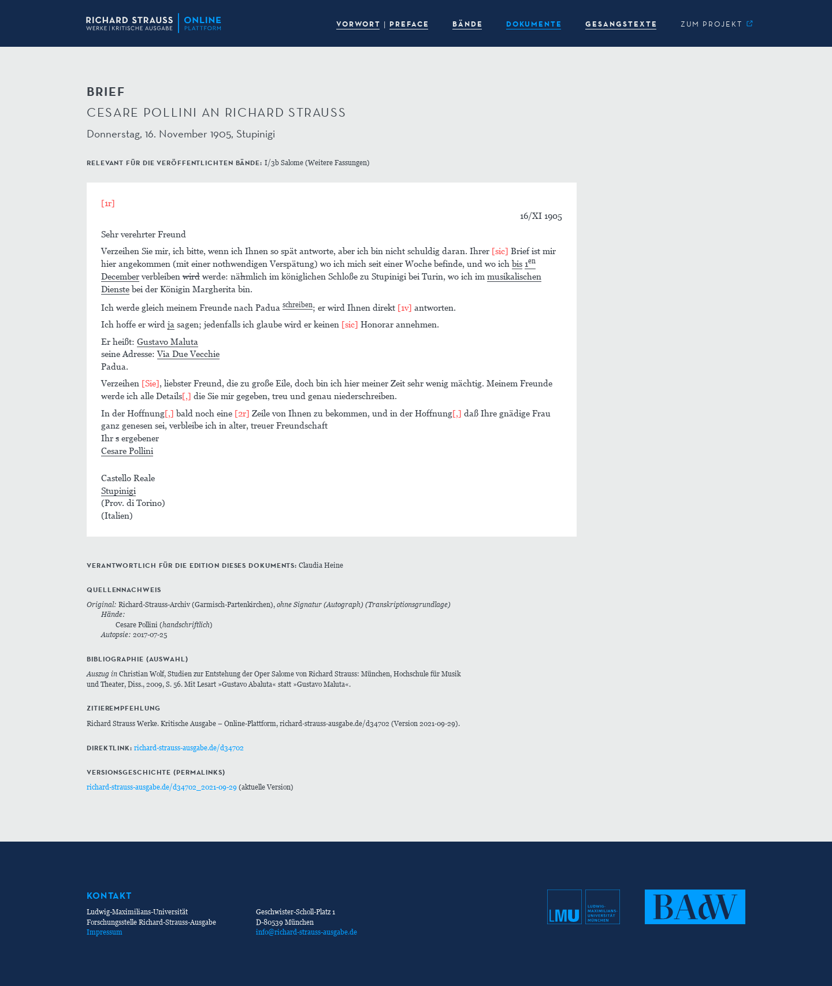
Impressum (104, 932)
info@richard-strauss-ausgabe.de (306, 932)
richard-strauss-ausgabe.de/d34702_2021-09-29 (162, 787)
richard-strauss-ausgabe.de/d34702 (189, 747)
